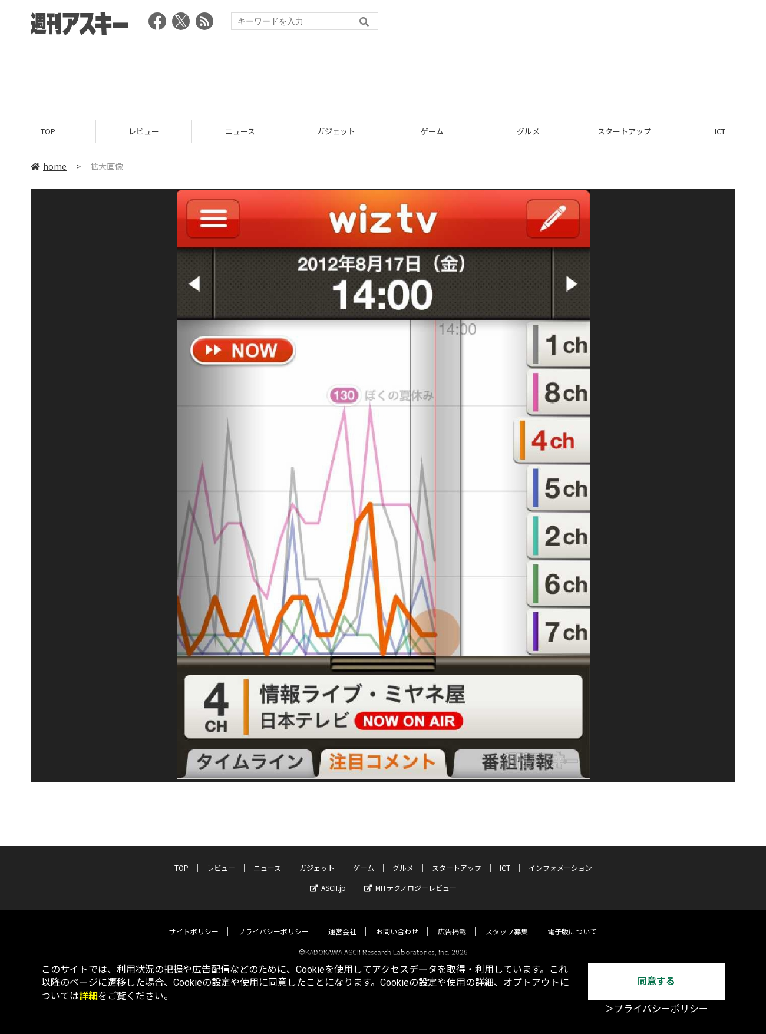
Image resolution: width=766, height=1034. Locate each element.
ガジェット (336, 131)
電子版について (572, 921)
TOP (48, 131)
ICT (505, 857)
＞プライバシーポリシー (656, 1009)
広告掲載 (452, 921)
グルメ (528, 131)
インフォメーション (560, 857)
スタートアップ (624, 131)
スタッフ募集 (507, 921)
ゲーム (432, 131)
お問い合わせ (397, 921)
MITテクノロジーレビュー (410, 877)
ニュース (240, 131)
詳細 (88, 996)
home (49, 166)
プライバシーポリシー (273, 921)
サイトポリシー (194, 921)
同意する (656, 981)
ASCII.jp (328, 877)
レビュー (143, 131)
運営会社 (342, 921)
